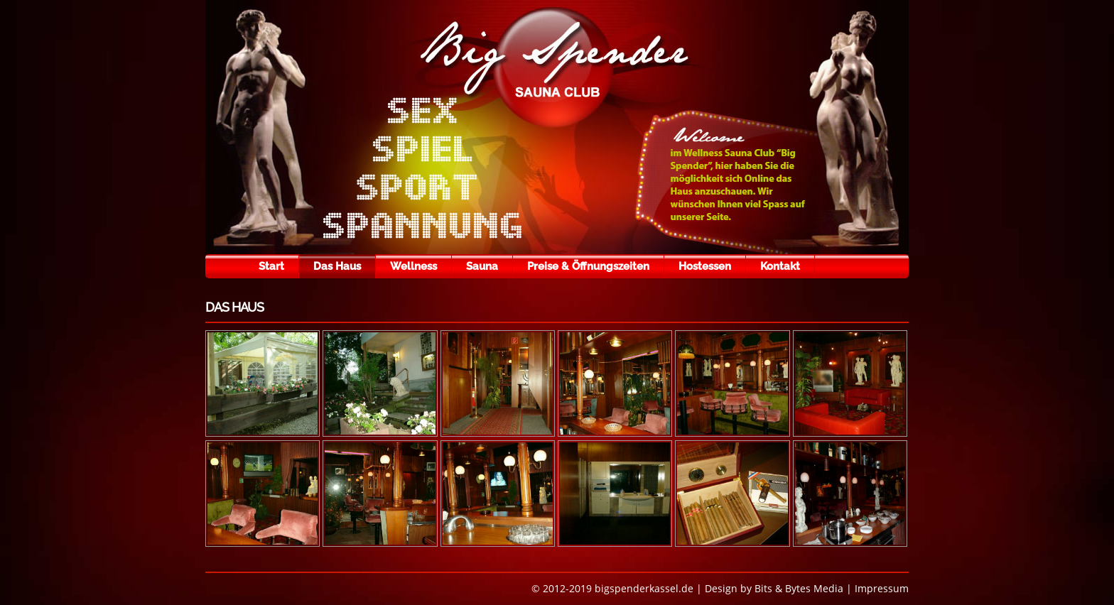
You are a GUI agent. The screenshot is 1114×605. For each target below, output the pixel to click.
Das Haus (337, 266)
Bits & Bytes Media (799, 588)
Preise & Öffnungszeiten (588, 266)
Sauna (482, 266)
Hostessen (704, 266)
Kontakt (780, 266)
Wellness (413, 266)
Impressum (882, 588)
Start (271, 266)
